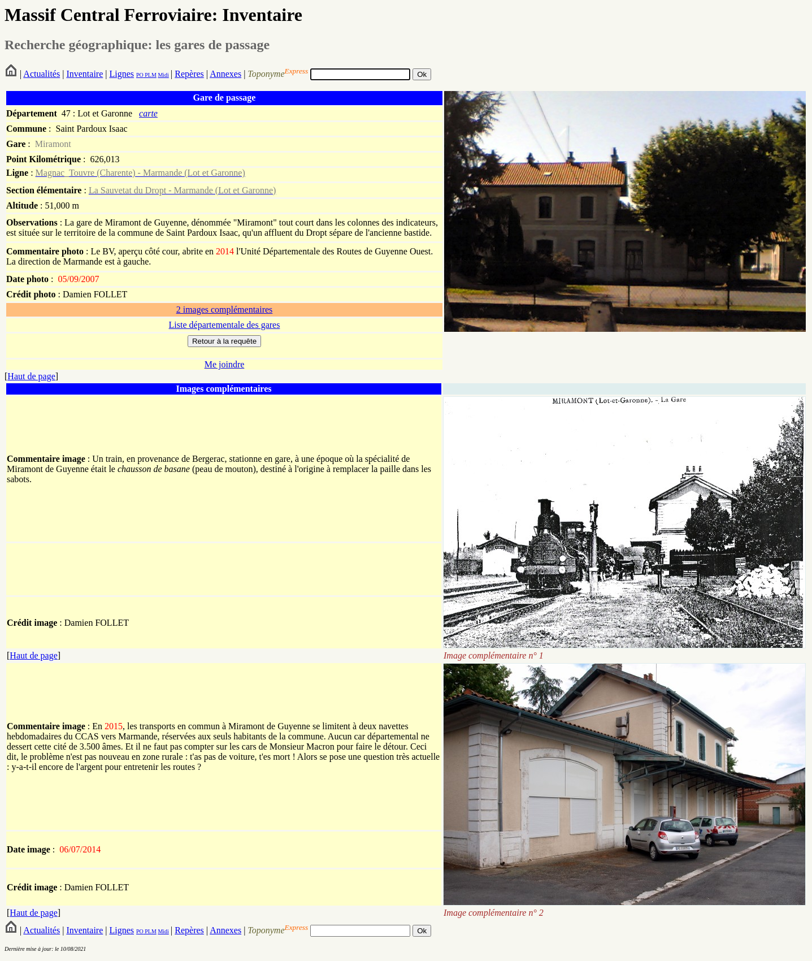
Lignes (121, 74)
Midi (163, 75)
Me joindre (225, 364)
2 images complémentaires (224, 309)
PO (140, 75)
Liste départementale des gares (224, 325)
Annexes (225, 74)
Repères (189, 74)
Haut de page (31, 376)
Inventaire (84, 74)
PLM (150, 75)
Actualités (41, 74)
